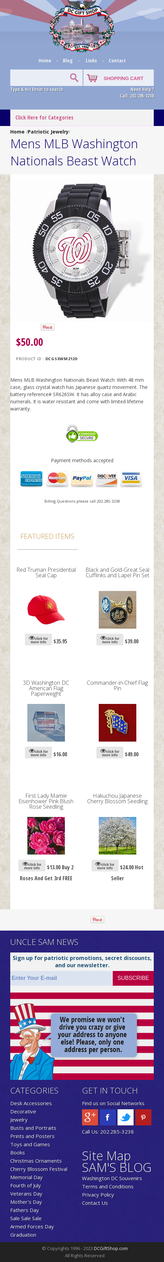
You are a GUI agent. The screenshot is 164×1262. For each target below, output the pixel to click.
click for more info (38, 639)
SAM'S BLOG (117, 1167)
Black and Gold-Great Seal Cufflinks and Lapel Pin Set (117, 572)
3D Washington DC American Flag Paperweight (46, 688)
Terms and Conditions (108, 1186)
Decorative (23, 1111)
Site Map (106, 1155)
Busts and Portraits (33, 1127)
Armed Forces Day (32, 1226)
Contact (117, 60)
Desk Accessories (31, 1103)
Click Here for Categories (44, 117)
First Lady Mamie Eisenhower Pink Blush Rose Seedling (45, 801)
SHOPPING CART (124, 78)
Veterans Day (26, 1193)
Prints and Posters (32, 1136)
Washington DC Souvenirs (112, 1178)
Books (17, 1152)
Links (91, 60)
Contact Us (95, 1202)
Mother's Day (26, 1201)
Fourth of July (25, 1185)
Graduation (23, 1234)
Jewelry (19, 1119)
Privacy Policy (98, 1194)
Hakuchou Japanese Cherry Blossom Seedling (117, 798)
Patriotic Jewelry (48, 131)
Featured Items (47, 536)
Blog (68, 60)
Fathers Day (24, 1210)
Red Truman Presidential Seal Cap (46, 572)
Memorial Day (26, 1177)
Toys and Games (30, 1144)
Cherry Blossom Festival (38, 1168)
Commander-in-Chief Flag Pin (117, 685)
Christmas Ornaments (36, 1160)
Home (46, 60)
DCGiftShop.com (111, 1248)
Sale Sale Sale (26, 1218)
